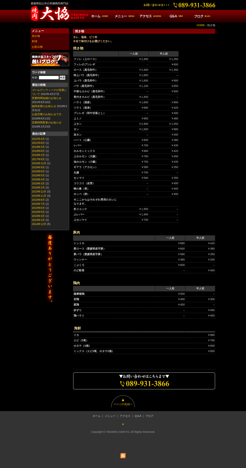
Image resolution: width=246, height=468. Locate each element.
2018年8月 (38, 150)
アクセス (125, 415)
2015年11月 (39, 195)
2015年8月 (38, 199)
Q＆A (138, 415)
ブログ (149, 415)
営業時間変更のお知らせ (47, 122)
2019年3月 (38, 146)
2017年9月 (38, 159)
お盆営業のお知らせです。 (48, 114)
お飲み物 (37, 46)
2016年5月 (38, 175)
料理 (34, 41)
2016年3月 (38, 183)
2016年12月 (39, 163)
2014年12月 (39, 224)
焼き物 (36, 35)
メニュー (110, 415)
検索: (35, 77)
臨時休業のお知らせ (44, 106)
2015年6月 (38, 207)
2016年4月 (38, 179)
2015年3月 (38, 215)
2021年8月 (38, 142)
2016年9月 (38, 167)
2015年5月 (38, 211)
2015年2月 (38, 220)
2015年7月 (38, 203)
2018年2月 (38, 155)
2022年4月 (38, 138)
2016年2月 (38, 187)
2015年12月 (39, 191)
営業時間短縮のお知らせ (47, 98)
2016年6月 (38, 171)
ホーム (97, 415)
